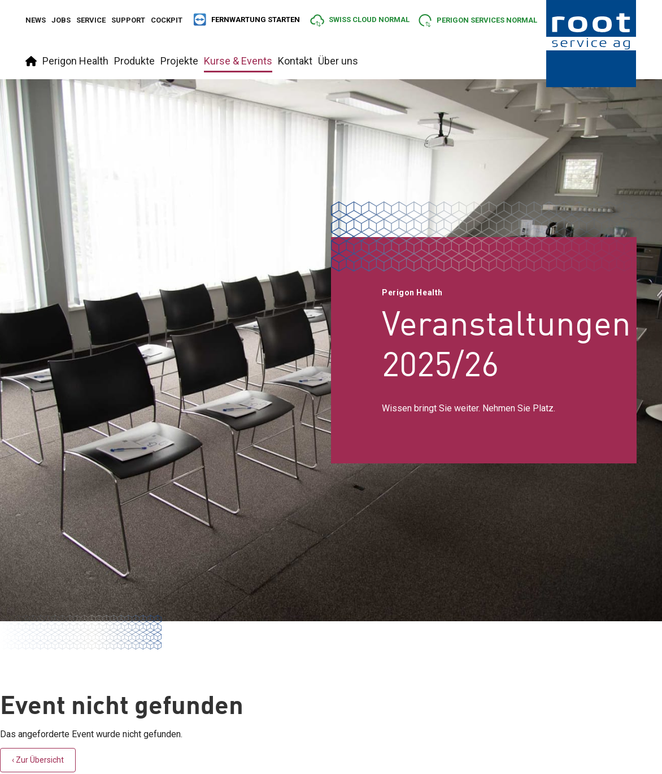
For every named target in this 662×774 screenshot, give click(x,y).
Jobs (61, 20)
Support (128, 20)
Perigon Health (75, 61)
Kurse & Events (238, 61)
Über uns (338, 61)
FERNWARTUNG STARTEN (246, 19)
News (35, 20)
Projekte (179, 61)
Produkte (134, 61)
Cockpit (166, 20)
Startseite (31, 61)
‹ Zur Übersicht (38, 759)
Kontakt (295, 61)
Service (91, 20)
